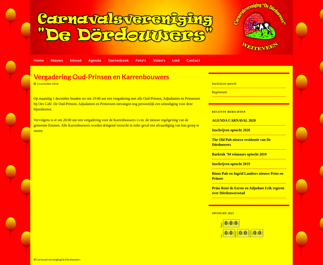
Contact (193, 60)
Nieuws (57, 60)
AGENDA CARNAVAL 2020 (234, 120)
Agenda (94, 60)
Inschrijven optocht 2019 (231, 164)
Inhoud (75, 60)
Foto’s (141, 60)
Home (39, 60)
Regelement (219, 92)
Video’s (159, 60)
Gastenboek (118, 60)
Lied (175, 60)
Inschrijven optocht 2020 (231, 130)
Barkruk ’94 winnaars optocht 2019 (239, 154)
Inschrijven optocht (224, 83)
